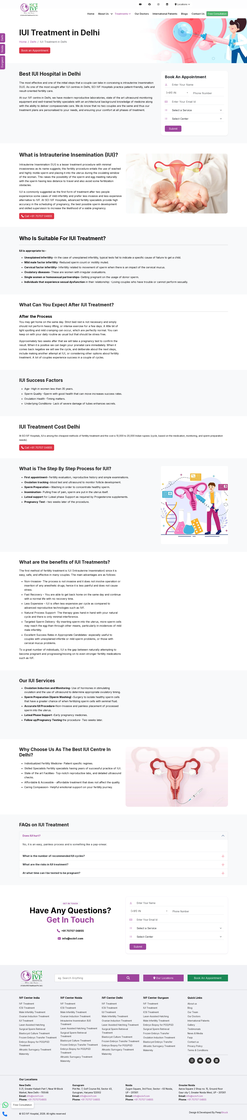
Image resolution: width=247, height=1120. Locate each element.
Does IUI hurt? (31, 835)
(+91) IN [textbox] (171, 92)
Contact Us (198, 13)
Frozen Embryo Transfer (156, 1033)
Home (90, 13)
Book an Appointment (34, 50)
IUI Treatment (26, 1020)
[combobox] (177, 93)
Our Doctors (142, 13)
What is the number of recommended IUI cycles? (54, 856)
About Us (103, 13)
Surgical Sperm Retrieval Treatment (73, 1034)
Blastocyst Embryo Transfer (157, 1041)
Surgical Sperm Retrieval (32, 1029)
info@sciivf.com (35, 1096)
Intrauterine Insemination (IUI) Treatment (75, 1022)
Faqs (190, 1037)
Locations (182, 4)
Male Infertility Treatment (32, 1012)
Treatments (123, 13)
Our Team (193, 1012)
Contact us (193, 1041)
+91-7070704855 (37, 1099)
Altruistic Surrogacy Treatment (35, 1049)
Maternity (24, 1054)
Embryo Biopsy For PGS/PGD (117, 1045)
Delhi (33, 41)
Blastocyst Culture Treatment (34, 1033)
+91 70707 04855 (90, 1099)
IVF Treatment (26, 1003)
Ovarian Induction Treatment (34, 1016)
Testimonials (194, 1029)
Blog (190, 1007)
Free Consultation (217, 13)
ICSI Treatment (27, 1007)
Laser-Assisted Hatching (32, 1024)
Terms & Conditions (198, 1050)
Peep (221, 1112)
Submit (173, 128)
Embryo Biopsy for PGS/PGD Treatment (34, 1043)
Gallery (191, 1024)
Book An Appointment (207, 978)
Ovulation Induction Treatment (159, 1037)
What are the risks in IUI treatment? (45, 864)
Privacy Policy (195, 1046)
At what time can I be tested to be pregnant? (51, 873)
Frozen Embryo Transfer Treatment (38, 1037)
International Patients (165, 13)
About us (192, 1003)
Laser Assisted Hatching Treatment (78, 1028)
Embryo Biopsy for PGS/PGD (158, 1024)
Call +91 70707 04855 (36, 216)
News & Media (195, 1033)
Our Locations (163, 978)
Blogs (184, 13)
